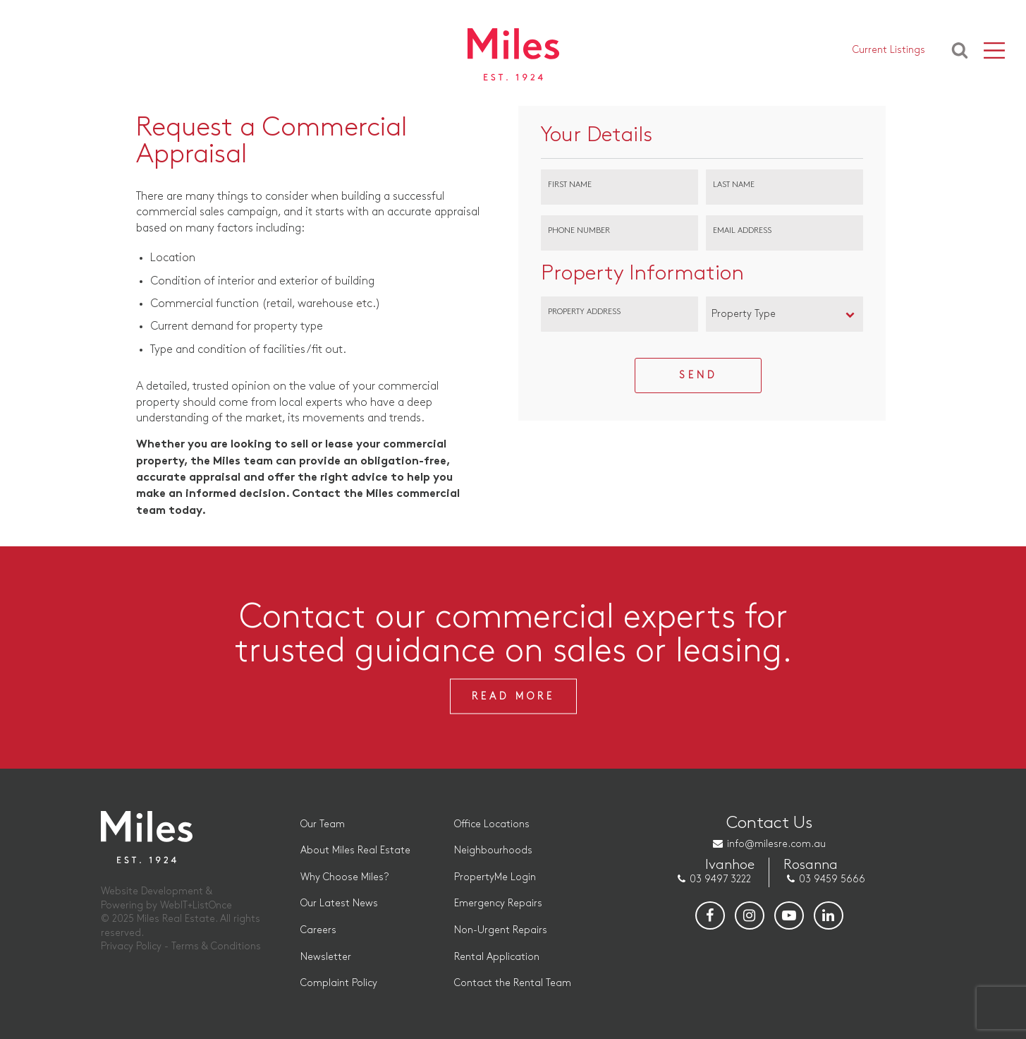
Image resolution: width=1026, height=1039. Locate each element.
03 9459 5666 (832, 879)
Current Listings (889, 49)
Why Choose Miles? (344, 877)
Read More (513, 696)
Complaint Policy (338, 982)
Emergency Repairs (498, 903)
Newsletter (325, 956)
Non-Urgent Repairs (500, 930)
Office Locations (492, 824)
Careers (318, 930)
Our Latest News (339, 903)
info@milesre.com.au (776, 843)
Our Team (322, 824)
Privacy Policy (131, 946)
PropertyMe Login (495, 877)
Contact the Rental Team (512, 982)
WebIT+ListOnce (196, 905)
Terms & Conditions (216, 946)
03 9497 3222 (720, 879)
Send (698, 375)
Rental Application (496, 956)
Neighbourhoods (493, 850)
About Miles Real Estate (355, 850)
